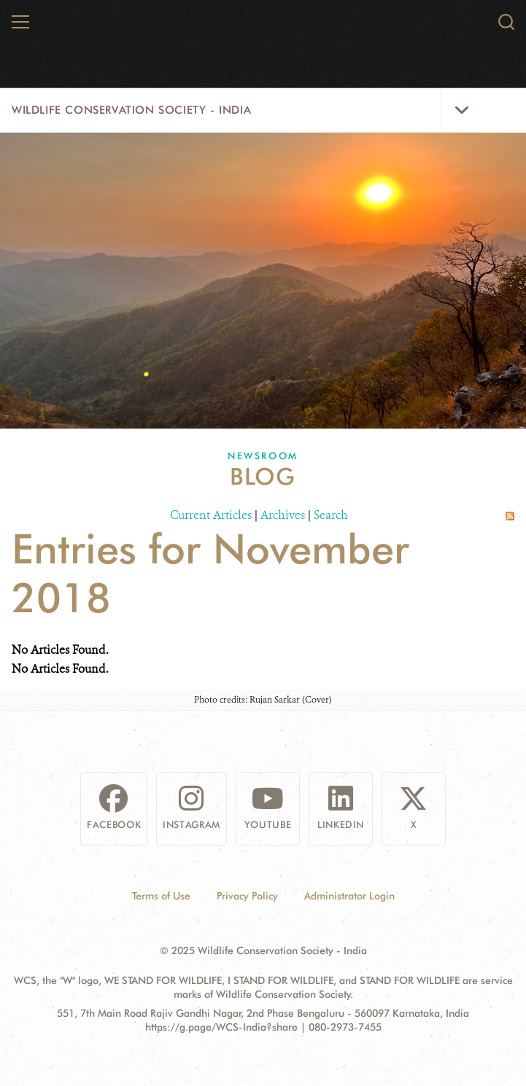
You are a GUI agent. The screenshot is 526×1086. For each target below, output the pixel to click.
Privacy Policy (247, 896)
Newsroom (263, 455)
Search (331, 515)
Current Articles (211, 515)
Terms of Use (161, 896)
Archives (282, 515)
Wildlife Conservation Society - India (131, 110)
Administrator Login (349, 896)
